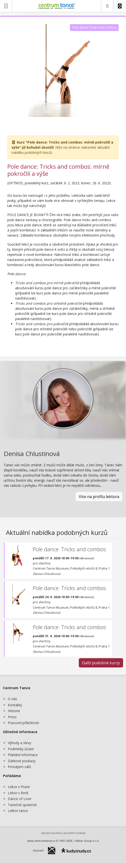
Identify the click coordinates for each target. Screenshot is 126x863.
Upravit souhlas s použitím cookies (63, 833)
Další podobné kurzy (101, 662)
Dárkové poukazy (21, 761)
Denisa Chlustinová (32, 453)
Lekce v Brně (18, 792)
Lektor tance (18, 810)
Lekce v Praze (19, 786)
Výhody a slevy (19, 742)
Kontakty (15, 705)
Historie (14, 710)
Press (12, 717)
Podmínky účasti (21, 749)
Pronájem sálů (19, 766)
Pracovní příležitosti (23, 722)
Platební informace (23, 754)
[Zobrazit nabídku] (6, 6)
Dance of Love (19, 798)
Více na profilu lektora (99, 496)
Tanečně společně (22, 804)
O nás (12, 699)
